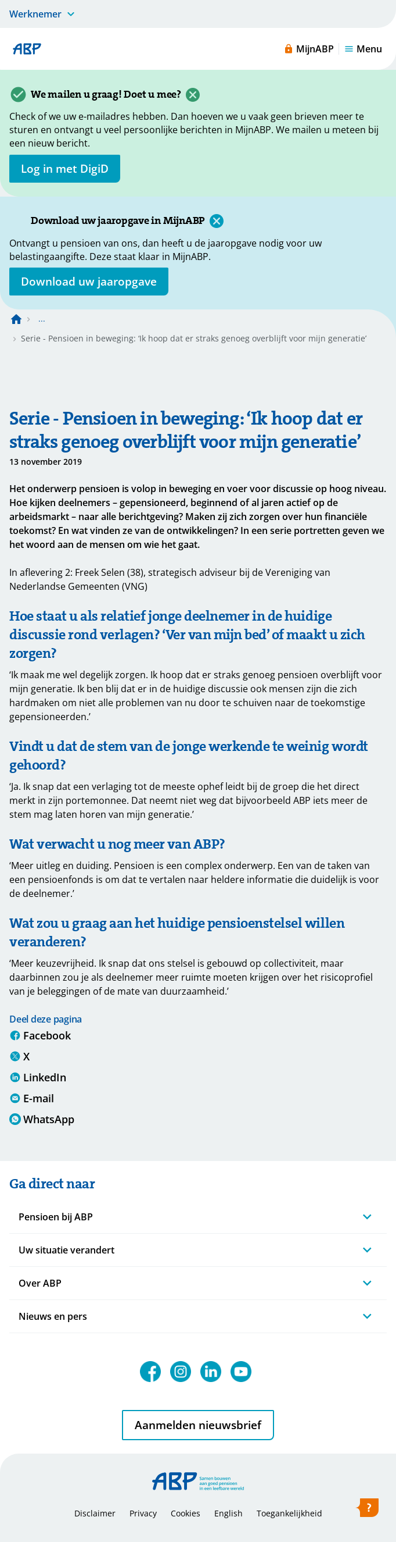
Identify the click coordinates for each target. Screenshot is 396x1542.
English (228, 1513)
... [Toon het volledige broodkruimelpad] (41, 318)
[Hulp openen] (367, 1510)
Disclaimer (95, 1513)
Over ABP (40, 1283)
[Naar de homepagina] (16, 319)
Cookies (185, 1513)
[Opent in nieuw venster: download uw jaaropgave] (88, 281)
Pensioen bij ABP (56, 1216)
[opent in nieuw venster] (64, 169)
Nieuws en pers (53, 1316)
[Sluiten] (192, 95)
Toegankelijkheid (289, 1513)
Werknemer (35, 14)
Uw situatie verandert (66, 1250)
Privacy (143, 1513)
